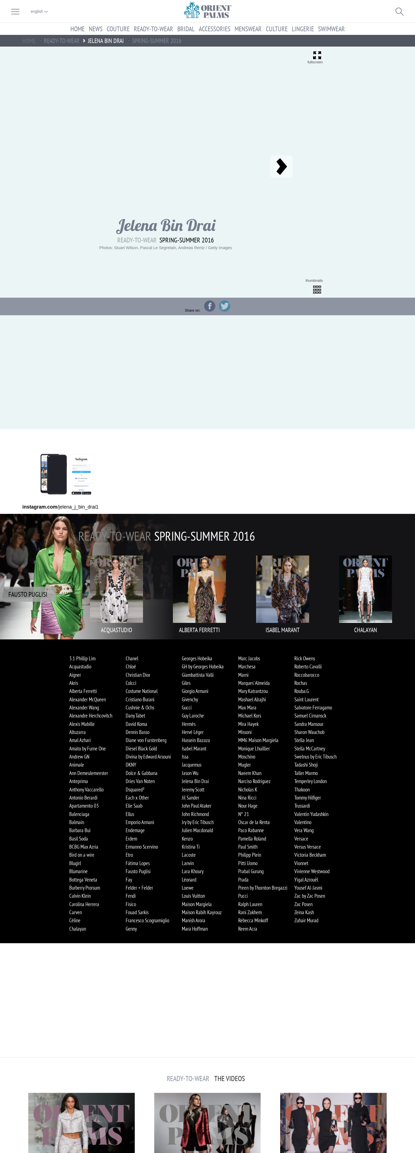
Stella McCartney (309, 748)
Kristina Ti (191, 846)
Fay (129, 879)
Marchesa (247, 666)
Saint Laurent (306, 699)
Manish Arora (193, 920)
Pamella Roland (252, 838)
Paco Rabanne (251, 830)
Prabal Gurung (251, 871)
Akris (73, 683)
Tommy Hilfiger (307, 797)
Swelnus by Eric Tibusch (315, 756)
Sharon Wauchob (309, 732)
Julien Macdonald (197, 830)
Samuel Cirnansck (310, 715)
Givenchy (190, 699)
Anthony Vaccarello (86, 789)
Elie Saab (134, 805)
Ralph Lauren (250, 904)
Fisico (131, 904)
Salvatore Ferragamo (313, 707)
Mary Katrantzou (253, 691)
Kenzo (187, 838)
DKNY (131, 764)
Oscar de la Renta (254, 822)
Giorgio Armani (195, 691)
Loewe (188, 887)
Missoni (245, 732)
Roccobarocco (306, 674)
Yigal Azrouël (306, 879)
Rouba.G (301, 691)
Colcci (131, 683)
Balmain (76, 822)
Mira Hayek (248, 724)
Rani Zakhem (250, 912)
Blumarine (78, 871)
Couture (118, 28)
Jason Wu (190, 773)
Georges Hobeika (197, 658)
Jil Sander (190, 797)
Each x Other (137, 797)
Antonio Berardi (83, 797)
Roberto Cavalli (308, 666)
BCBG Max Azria (83, 846)
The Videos (229, 1078)
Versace (301, 838)
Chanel (132, 658)
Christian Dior (138, 674)
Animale (76, 764)
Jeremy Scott (193, 789)
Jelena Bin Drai (195, 781)
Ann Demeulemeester (88, 773)
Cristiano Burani (140, 699)
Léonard (189, 879)
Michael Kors (249, 715)
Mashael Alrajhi (252, 699)
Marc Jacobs (249, 658)
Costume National (142, 691)
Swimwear (331, 28)
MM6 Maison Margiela (258, 740)
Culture (277, 28)
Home (77, 28)
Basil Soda (78, 838)
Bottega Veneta (83, 879)
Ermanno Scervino (142, 846)
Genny (131, 928)
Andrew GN (79, 756)
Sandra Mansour (308, 724)
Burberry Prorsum (84, 887)
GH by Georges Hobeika (203, 666)
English (39, 11)
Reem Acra (247, 928)
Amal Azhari (80, 740)
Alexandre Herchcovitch (90, 715)
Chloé (131, 666)
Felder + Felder (139, 887)
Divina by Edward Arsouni (148, 756)
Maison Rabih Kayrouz (202, 912)
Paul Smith (247, 846)
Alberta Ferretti (83, 691)
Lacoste (189, 854)
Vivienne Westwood (312, 871)
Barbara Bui (79, 830)
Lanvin (188, 863)
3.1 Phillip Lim (82, 658)
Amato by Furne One (87, 748)
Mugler (244, 764)
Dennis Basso (137, 732)
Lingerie (303, 28)
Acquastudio (80, 666)
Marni (243, 674)
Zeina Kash (304, 912)
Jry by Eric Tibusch (198, 822)
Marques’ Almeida (254, 683)
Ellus (130, 814)
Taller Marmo (306, 773)
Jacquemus (191, 764)
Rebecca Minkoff (253, 920)
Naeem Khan (249, 773)
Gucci (187, 707)
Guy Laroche (193, 715)
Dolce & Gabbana (142, 773)
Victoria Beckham (310, 854)
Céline (74, 920)
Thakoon (302, 789)
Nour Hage (247, 805)
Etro (129, 854)
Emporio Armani (140, 822)
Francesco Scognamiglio (147, 920)
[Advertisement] (373, 172)
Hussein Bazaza (196, 740)
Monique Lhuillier (254, 748)
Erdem (131, 838)
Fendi (131, 895)
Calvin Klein (80, 895)
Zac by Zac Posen (309, 895)
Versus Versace (307, 846)
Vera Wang (304, 830)
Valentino (302, 822)
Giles (186, 683)
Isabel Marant (194, 748)
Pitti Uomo (247, 863)
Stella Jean (304, 740)
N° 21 (243, 814)
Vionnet (301, 863)
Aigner (75, 674)
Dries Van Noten (140, 781)
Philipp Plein (249, 854)
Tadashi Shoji (306, 764)
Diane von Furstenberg (146, 740)
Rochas (300, 683)
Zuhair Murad (306, 920)
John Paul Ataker (196, 805)
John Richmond (195, 814)
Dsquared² (135, 789)
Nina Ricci (247, 797)
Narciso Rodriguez (254, 781)
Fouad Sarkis (137, 912)
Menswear (248, 28)
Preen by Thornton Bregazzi (262, 887)
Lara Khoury (193, 871)
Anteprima (78, 781)
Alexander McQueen (87, 699)
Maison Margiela (197, 904)
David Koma (136, 724)
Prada (243, 879)
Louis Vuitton (193, 895)
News (95, 28)
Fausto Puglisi (138, 871)
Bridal (186, 28)
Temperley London (310, 781)
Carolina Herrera (84, 904)
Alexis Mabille (82, 724)
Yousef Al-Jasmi (308, 887)
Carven (75, 912)
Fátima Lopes (138, 863)
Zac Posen (303, 904)
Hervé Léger (193, 732)
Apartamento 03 (84, 805)
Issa (185, 756)
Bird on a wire (81, 854)
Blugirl (75, 863)
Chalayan (77, 928)
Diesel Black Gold (141, 748)
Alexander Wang (84, 707)
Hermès (188, 724)
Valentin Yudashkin (311, 814)
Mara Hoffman (195, 928)
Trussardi (302, 805)
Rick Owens (304, 658)
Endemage (135, 830)
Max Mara (247, 707)
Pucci (243, 895)
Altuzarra (77, 732)
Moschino (246, 756)
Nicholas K (247, 789)
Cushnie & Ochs (140, 707)
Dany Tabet (135, 715)
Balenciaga (79, 814)
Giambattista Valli (198, 674)
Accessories (214, 28)
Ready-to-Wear (153, 28)
